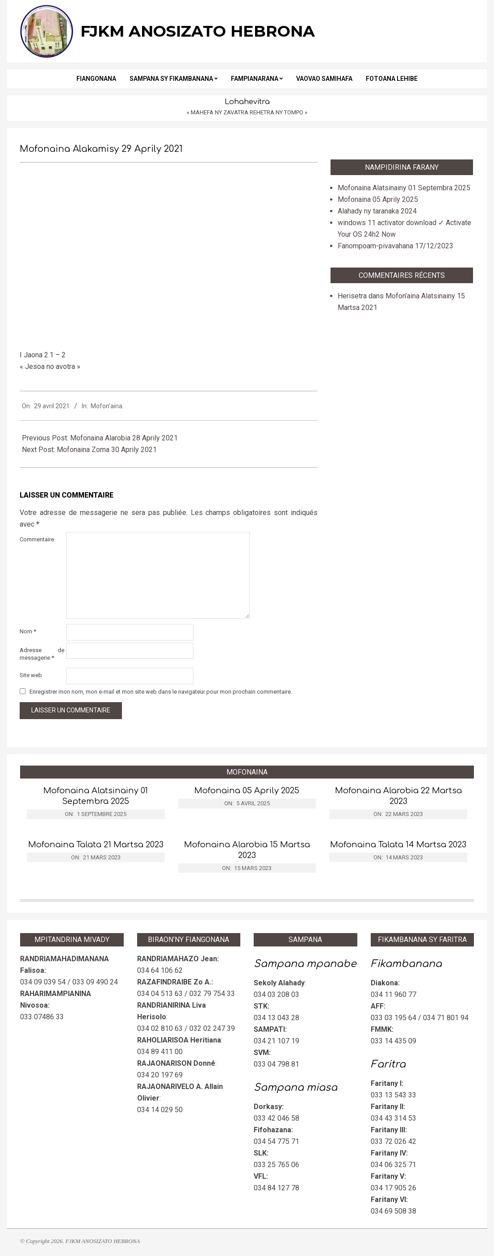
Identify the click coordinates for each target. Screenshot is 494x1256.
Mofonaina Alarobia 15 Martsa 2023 (247, 850)
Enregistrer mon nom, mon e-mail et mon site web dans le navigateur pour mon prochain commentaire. (160, 691)
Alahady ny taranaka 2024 (377, 211)
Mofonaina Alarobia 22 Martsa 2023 (398, 796)
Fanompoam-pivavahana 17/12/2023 (395, 246)
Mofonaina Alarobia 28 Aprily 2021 (124, 438)
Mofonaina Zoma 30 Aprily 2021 (107, 449)
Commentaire (37, 539)
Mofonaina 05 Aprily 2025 (378, 199)
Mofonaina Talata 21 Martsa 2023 (95, 844)
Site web (31, 675)
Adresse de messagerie (42, 654)
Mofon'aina (106, 406)
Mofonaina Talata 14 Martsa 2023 (398, 844)
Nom (28, 631)
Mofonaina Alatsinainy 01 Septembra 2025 (404, 188)
